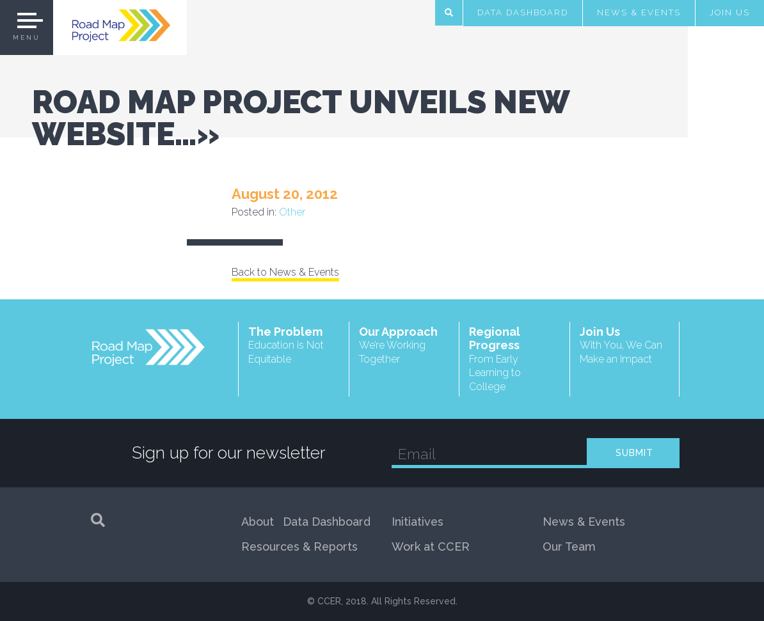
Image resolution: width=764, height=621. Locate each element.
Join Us (730, 12)
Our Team (569, 546)
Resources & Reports (299, 546)
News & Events (639, 12)
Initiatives (417, 521)
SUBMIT (634, 453)
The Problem (293, 345)
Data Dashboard (522, 12)
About (257, 521)
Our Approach (404, 345)
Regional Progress (514, 359)
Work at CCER (431, 546)
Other (292, 212)
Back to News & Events (285, 272)
